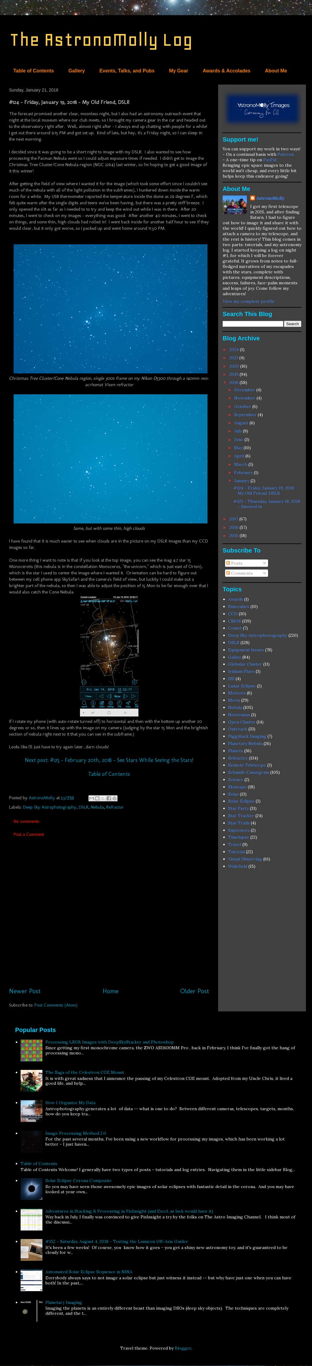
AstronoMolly (270, 198)
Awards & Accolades (226, 70)
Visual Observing (245, 859)
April (239, 456)
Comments (239, 573)
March (241, 464)
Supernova (239, 830)
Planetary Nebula (245, 743)
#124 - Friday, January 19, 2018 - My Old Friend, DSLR (265, 490)
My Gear (178, 70)
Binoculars (238, 606)
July (238, 431)
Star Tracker (241, 815)
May (239, 447)
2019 (234, 374)
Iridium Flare (241, 671)
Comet (235, 628)
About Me (276, 70)
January (242, 480)
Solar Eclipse (241, 801)
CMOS (234, 621)
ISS (231, 678)
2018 (234, 382)
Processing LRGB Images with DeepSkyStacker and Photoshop (109, 1042)
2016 (234, 527)
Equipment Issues (246, 650)
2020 (234, 366)
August (242, 423)
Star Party (238, 808)
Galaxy (234, 657)
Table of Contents (33, 70)
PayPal (269, 159)
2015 (234, 535)
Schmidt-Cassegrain (248, 772)
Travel (234, 844)
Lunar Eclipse (242, 686)
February (244, 472)
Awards (235, 599)
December (245, 389)
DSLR (83, 807)
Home (110, 991)
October (243, 406)
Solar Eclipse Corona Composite (78, 1180)
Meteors (237, 693)
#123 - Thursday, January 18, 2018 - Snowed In (266, 504)
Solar (233, 794)
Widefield (237, 866)
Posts (234, 563)
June (239, 439)
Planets (235, 750)
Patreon (285, 154)
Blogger (183, 1348)
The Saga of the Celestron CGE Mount (84, 1072)
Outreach (237, 729)
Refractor (115, 807)
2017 (234, 519)
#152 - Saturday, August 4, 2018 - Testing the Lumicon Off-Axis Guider (116, 1241)
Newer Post (25, 991)
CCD (232, 613)
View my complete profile (249, 301)
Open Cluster (241, 722)
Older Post (194, 991)
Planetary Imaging (63, 1302)
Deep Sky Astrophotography (49, 807)
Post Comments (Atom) (56, 1005)
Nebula (97, 807)
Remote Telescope (247, 765)
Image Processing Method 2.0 (75, 1133)
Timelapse (238, 837)
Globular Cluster (245, 664)
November (245, 398)
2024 (234, 349)
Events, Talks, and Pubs (126, 70)
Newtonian (239, 714)
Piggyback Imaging (247, 736)
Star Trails (239, 823)
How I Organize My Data (70, 1102)
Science (235, 779)
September (246, 414)
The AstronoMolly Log (101, 39)
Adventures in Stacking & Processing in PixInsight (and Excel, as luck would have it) (129, 1211)
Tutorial (236, 851)
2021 (234, 357)
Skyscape (237, 787)
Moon (234, 700)
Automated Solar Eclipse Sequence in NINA (88, 1271)
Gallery (76, 70)
